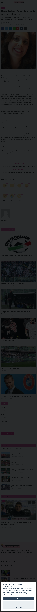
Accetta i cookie (18, 598)
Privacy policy (24, 594)
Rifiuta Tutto (18, 603)
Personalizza (18, 607)
